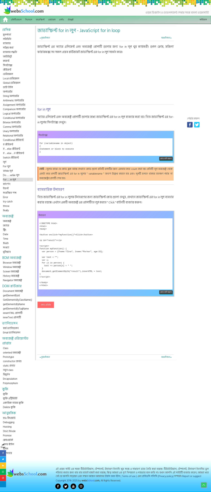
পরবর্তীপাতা (166, 38)
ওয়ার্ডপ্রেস (51, 19)
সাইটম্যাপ (203, 19)
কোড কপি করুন (166, 158)
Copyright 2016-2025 (67, 481)
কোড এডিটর (46, 305)
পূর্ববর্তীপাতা (45, 38)
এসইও (61, 19)
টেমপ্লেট (70, 19)
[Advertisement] (105, 82)
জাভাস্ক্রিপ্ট (40, 19)
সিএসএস (28, 19)
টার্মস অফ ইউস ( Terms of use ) (121, 476)
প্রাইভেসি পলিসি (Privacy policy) (158, 476)
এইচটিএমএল (16, 19)
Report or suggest (191, 476)
